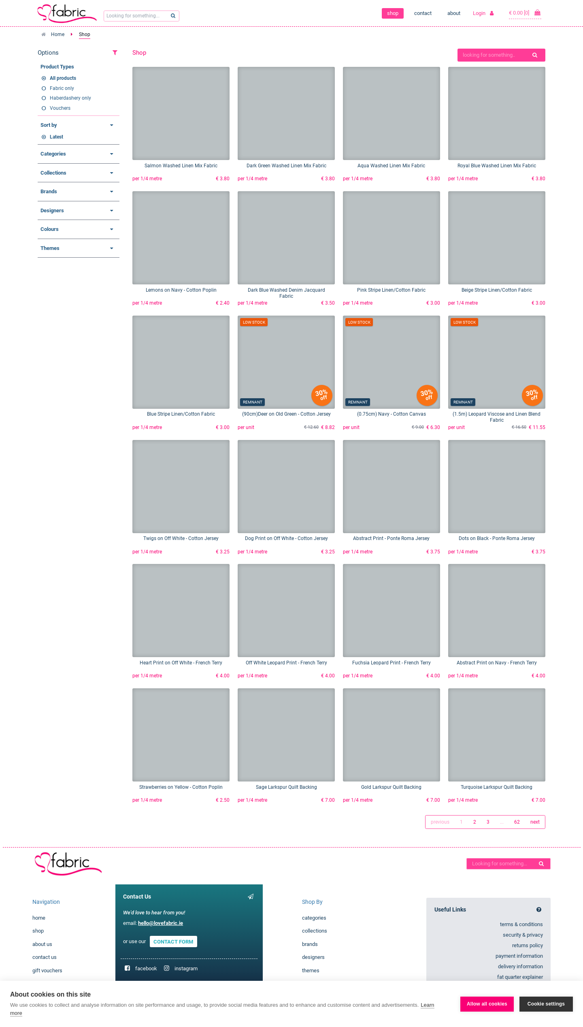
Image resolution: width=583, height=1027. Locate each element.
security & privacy (523, 935)
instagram (186, 968)
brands (310, 944)
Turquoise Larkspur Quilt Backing (496, 787)
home (38, 918)
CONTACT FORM (173, 941)
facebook (146, 968)
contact (423, 13)
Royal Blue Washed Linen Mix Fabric (496, 166)
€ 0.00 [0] (525, 12)
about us (42, 944)
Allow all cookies (487, 1004)
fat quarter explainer (520, 977)
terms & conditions (521, 924)
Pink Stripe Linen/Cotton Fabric (391, 290)
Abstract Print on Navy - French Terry (497, 663)
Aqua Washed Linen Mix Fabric (391, 166)
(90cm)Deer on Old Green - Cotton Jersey (286, 414)
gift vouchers (47, 970)
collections (314, 931)
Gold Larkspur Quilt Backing (391, 787)
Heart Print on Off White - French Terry (181, 663)
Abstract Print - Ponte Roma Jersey (391, 538)
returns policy (527, 945)
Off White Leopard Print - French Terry (286, 663)
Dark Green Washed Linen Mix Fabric (286, 166)
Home (57, 34)
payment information (519, 956)
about (453, 13)
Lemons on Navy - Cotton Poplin (181, 290)
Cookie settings (546, 1004)
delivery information (520, 966)
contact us (44, 957)
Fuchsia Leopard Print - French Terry (391, 663)
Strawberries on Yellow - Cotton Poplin (181, 787)
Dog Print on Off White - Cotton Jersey (286, 538)
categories (314, 918)
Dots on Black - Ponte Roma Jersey (497, 538)
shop (392, 13)
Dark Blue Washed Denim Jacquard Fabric (286, 293)
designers (313, 957)
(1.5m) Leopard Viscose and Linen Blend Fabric (496, 417)
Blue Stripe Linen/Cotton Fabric (181, 414)
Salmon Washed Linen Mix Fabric (181, 166)
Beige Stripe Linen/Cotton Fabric (497, 290)
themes (310, 970)
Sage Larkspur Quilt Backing (286, 787)
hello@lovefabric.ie (160, 923)
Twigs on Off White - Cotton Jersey (181, 538)
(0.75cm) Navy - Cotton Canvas (391, 414)
